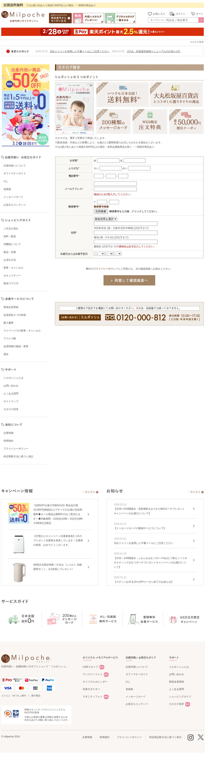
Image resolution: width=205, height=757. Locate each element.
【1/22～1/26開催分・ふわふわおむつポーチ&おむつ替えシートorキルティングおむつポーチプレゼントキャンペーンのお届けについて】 (150, 562)
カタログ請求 (176, 704)
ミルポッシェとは (179, 666)
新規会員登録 (176, 681)
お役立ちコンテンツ (137, 704)
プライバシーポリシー (105, 268)
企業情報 (87, 737)
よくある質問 (176, 689)
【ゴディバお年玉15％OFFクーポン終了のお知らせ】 (144, 581)
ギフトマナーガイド (137, 674)
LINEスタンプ (90, 666)
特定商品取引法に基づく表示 (165, 737)
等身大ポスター (91, 689)
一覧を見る (89, 492)
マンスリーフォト (92, 674)
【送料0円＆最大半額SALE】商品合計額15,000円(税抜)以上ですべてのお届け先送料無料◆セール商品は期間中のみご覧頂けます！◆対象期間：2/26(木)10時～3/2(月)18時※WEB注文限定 (58, 514)
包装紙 (129, 689)
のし (128, 681)
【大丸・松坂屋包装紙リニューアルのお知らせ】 (153, 51)
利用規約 (105, 737)
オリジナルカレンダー (95, 681)
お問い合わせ (176, 674)
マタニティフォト (92, 696)
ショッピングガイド (180, 696)
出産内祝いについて (137, 666)
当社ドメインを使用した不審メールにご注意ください (79, 51)
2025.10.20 (118, 51)
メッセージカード (135, 696)
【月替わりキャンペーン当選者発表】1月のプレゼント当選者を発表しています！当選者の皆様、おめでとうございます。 (58, 540)
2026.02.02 (41, 51)
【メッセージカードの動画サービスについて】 (140, 528)
